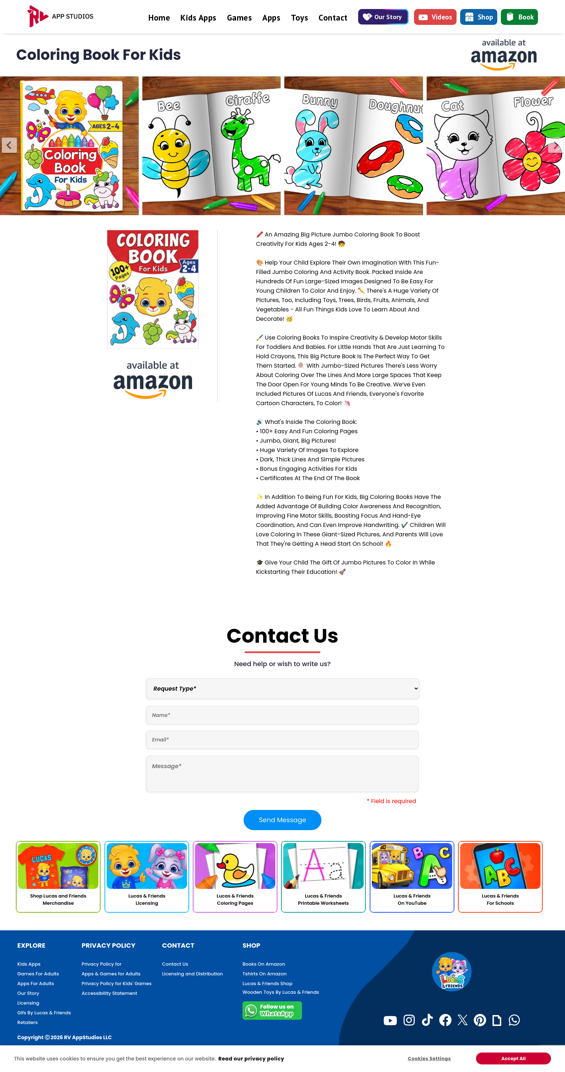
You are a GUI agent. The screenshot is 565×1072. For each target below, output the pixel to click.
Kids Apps (199, 17)
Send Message (282, 819)
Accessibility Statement (109, 993)
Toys (299, 17)
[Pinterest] (480, 1020)
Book (519, 17)
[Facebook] (445, 1020)
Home (159, 17)
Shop (478, 18)
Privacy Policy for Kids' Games (117, 983)
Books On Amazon (264, 964)
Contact (333, 17)
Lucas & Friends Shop (268, 983)
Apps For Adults (35, 983)
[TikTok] (427, 1020)
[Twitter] (462, 1020)
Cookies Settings (429, 1058)
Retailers (27, 1022)
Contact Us (175, 964)
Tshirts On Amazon (265, 973)
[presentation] (9, 145)
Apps (271, 17)
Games (239, 17)
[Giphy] (497, 1020)
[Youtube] (390, 1020)
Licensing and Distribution (192, 973)
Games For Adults (38, 973)
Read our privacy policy (251, 1058)
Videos (435, 18)
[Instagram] (409, 1020)
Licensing (28, 1003)
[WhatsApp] (514, 1020)
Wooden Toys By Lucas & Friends (281, 992)
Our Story (382, 17)
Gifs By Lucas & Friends (44, 1012)
